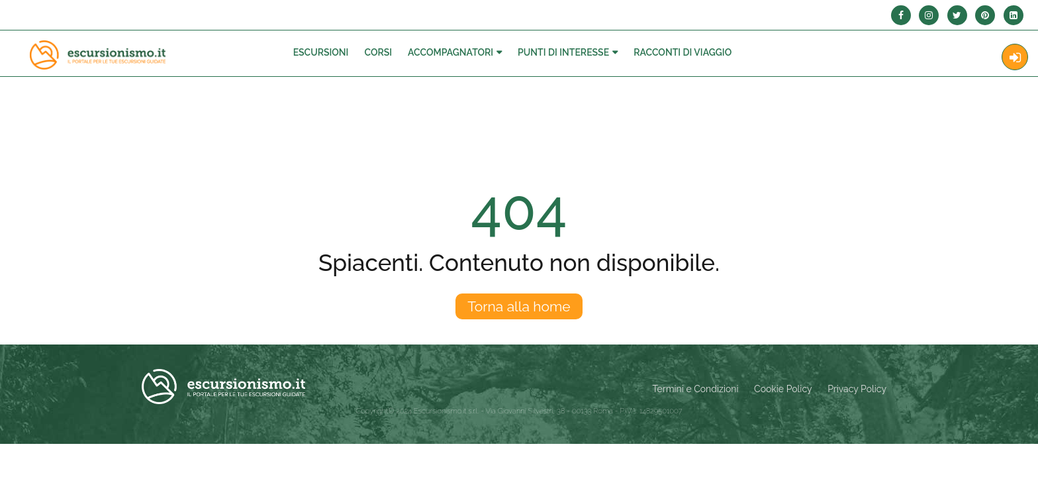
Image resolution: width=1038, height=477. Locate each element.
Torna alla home (518, 306)
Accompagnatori (450, 52)
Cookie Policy (783, 389)
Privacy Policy (856, 389)
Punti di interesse (563, 52)
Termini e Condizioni (696, 389)
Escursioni (321, 52)
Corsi (378, 52)
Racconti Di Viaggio (682, 52)
